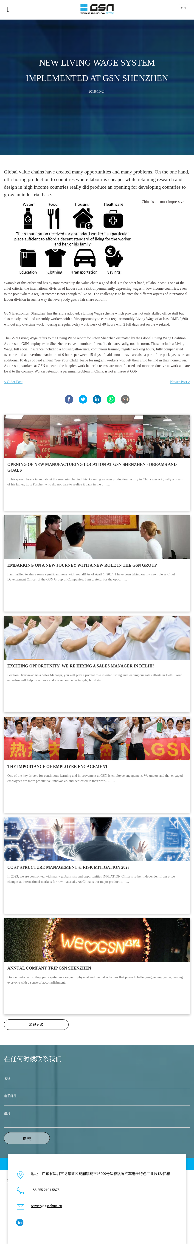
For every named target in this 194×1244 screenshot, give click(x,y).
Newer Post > (180, 382)
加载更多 (36, 1025)
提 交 (27, 1138)
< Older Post (13, 382)
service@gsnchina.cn (46, 1206)
